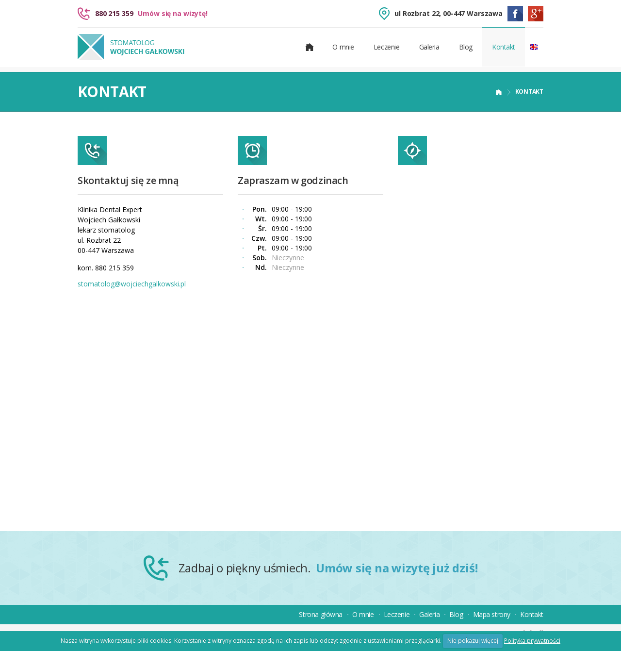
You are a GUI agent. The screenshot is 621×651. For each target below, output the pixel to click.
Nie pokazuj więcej (472, 640)
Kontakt (503, 46)
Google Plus (535, 13)
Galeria (429, 46)
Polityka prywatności (532, 640)
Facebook (515, 13)
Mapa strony (491, 614)
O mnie (343, 46)
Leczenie (387, 46)
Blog (466, 46)
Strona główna (321, 614)
